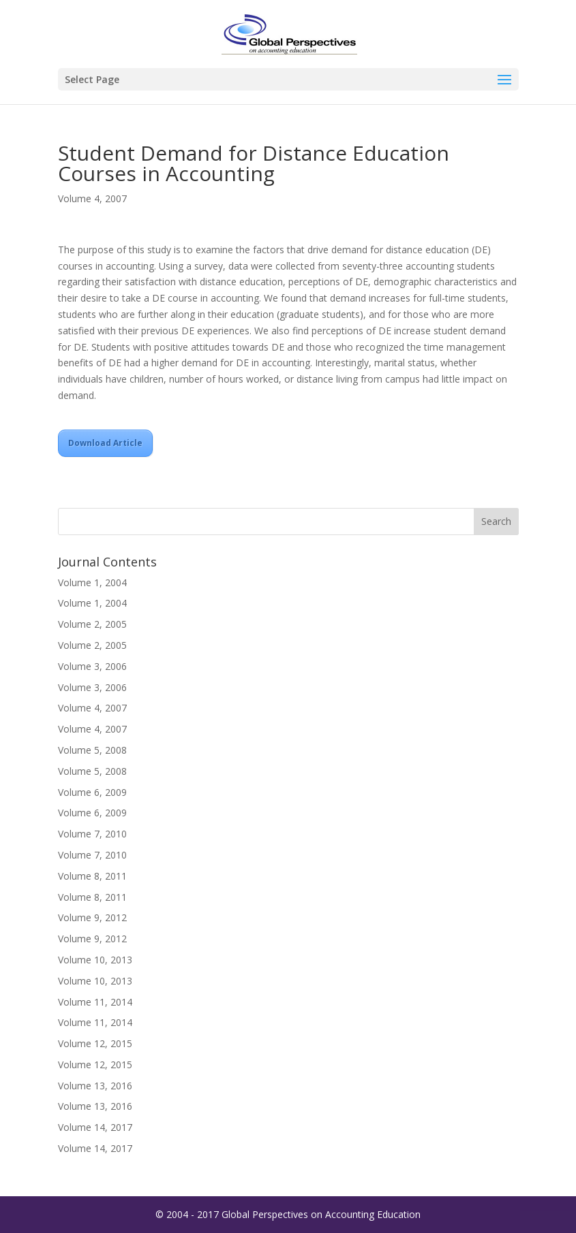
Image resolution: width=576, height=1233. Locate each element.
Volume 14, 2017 (95, 1127)
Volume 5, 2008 (92, 749)
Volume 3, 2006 (92, 666)
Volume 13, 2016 (95, 1085)
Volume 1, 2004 (92, 582)
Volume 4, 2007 (92, 198)
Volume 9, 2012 (92, 917)
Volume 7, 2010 (92, 833)
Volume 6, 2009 (92, 792)
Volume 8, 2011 (92, 875)
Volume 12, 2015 (95, 1043)
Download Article (105, 443)
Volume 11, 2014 (95, 1001)
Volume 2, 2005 (92, 624)
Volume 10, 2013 (95, 959)
